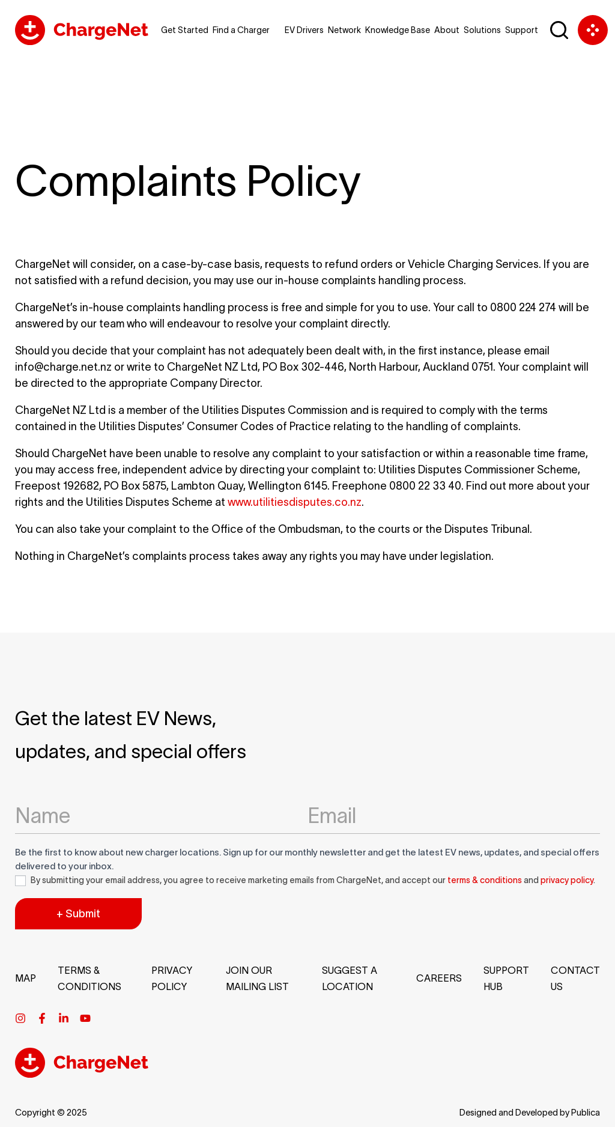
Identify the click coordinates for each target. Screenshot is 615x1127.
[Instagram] (20, 1018)
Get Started (184, 30)
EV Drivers (304, 30)
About (446, 30)
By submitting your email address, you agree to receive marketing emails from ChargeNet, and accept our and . (305, 880)
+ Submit (78, 914)
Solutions (482, 30)
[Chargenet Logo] (81, 30)
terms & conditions (484, 880)
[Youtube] (85, 1018)
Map (25, 978)
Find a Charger (241, 30)
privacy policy (567, 880)
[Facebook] (42, 1018)
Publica (585, 1112)
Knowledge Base (397, 30)
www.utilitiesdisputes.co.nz (295, 502)
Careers (439, 978)
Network (344, 30)
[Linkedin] (63, 1018)
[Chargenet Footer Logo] (81, 1074)
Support (521, 30)
